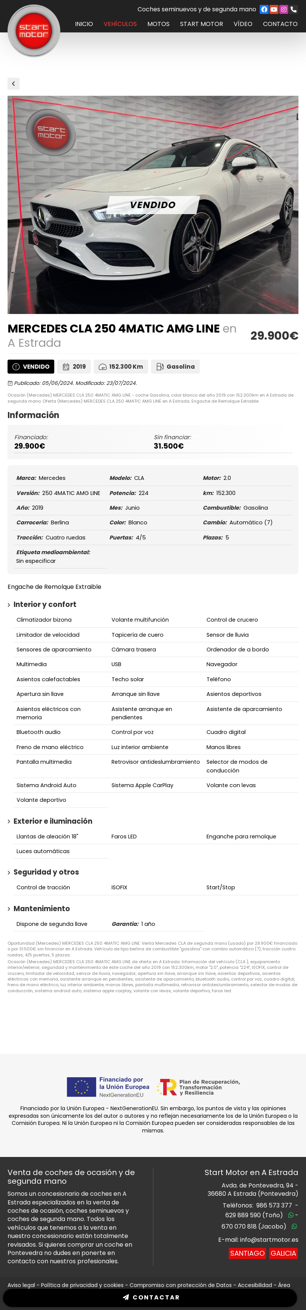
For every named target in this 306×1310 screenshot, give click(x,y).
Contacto (280, 24)
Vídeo (243, 24)
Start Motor (201, 24)
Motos (158, 24)
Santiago (247, 1253)
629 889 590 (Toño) (254, 1215)
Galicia (283, 1253)
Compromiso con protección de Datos (181, 1285)
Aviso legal (21, 1285)
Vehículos (120, 24)
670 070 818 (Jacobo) (254, 1226)
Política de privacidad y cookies (82, 1285)
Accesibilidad (255, 1285)
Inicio (84, 24)
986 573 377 (274, 1205)
